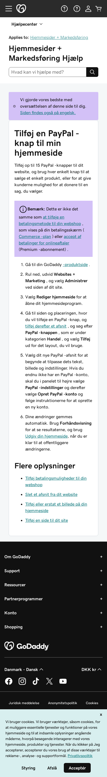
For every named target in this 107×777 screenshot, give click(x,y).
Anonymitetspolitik (62, 703)
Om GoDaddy (17, 556)
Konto (10, 613)
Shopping (13, 627)
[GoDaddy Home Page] (26, 646)
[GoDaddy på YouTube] (63, 684)
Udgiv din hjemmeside (46, 436)
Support (12, 570)
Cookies (92, 703)
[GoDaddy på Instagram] (22, 684)
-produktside (75, 264)
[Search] (92, 72)
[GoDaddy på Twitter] (49, 684)
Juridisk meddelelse (24, 703)
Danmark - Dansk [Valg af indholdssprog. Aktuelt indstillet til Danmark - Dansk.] (24, 669)
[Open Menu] (6, 8)
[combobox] (47, 72)
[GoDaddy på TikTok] (36, 684)
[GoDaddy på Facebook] (8, 684)
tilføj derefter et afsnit (46, 326)
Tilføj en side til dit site (46, 520)
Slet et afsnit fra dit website (51, 494)
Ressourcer (15, 584)
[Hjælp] (64, 8)
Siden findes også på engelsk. (48, 112)
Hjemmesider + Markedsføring (59, 37)
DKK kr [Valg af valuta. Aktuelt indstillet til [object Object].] (92, 669)
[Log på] (88, 9)
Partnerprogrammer (23, 599)
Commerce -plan (35, 236)
